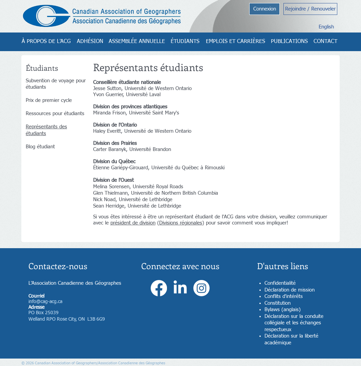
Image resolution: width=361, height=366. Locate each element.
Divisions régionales (180, 222)
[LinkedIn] (180, 288)
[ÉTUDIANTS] (185, 41)
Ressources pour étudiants (55, 113)
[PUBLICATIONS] (289, 41)
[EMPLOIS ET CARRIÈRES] (236, 41)
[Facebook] (159, 288)
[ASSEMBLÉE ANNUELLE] (136, 41)
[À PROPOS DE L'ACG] (46, 41)
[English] (326, 26)
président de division (132, 222)
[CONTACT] (325, 41)
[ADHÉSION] (90, 41)
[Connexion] (264, 9)
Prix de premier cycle (49, 100)
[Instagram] (201, 288)
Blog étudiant (40, 146)
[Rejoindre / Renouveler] (310, 9)
